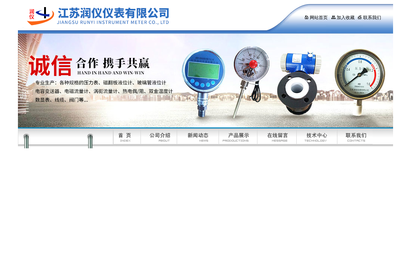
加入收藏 (343, 17)
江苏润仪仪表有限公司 (154, 17)
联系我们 (369, 17)
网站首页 (316, 17)
